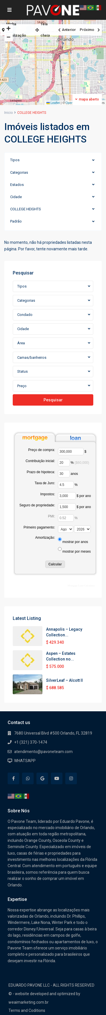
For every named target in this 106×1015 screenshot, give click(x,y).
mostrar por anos (75, 542)
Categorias (19, 172)
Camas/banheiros (31, 357)
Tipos (15, 160)
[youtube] (56, 778)
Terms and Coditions (26, 1010)
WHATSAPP (25, 760)
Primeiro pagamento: (39, 527)
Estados (17, 185)
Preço (22, 386)
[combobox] (53, 286)
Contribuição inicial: (40, 461)
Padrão (16, 221)
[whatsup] (28, 778)
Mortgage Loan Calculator (81, 585)
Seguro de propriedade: (37, 505)
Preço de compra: (41, 450)
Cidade (16, 197)
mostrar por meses (76, 551)
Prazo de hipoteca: (41, 472)
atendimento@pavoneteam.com (43, 751)
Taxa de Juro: (44, 483)
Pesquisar (53, 400)
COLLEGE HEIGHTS (25, 209)
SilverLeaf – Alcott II (64, 680)
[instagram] (71, 778)
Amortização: (45, 538)
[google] (42, 778)
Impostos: (47, 494)
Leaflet (53, 102)
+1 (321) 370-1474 (30, 742)
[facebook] (13, 778)
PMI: (51, 516)
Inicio (8, 113)
